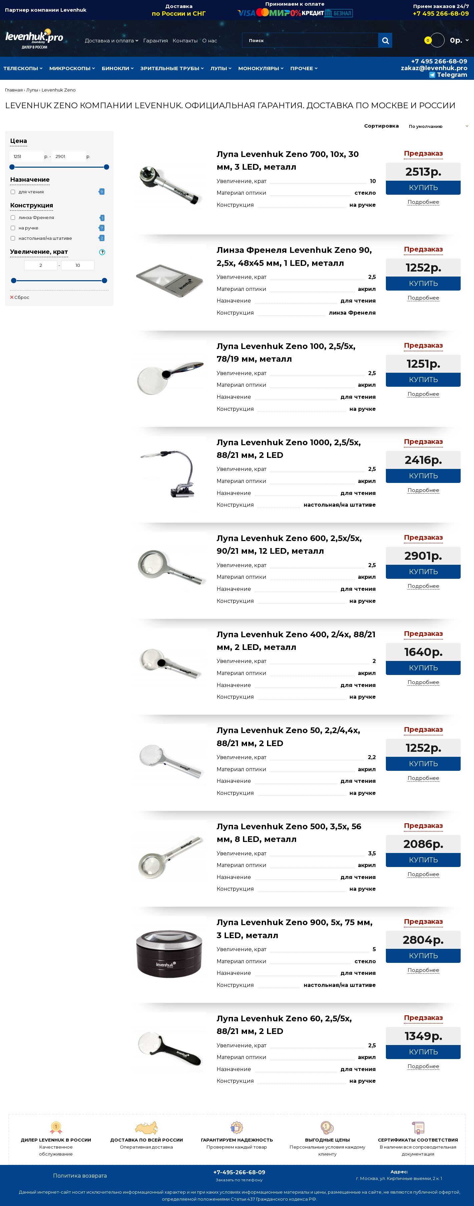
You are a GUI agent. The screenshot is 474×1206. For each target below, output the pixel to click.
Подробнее (423, 202)
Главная (14, 90)
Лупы (32, 90)
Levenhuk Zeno (59, 90)
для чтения (31, 191)
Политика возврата (80, 1176)
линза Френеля (36, 217)
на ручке (28, 227)
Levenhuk (73, 10)
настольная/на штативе (45, 238)
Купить (423, 188)
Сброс (19, 297)
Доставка (179, 10)
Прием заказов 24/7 (411, 10)
